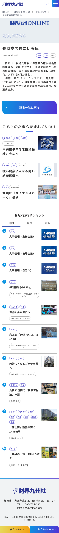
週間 (11, 223)
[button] (55, 3)
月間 (29, 223)
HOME (5, 11)
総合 (47, 223)
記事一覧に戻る (29, 107)
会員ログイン (17, 529)
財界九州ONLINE (22, 11)
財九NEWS (41, 11)
